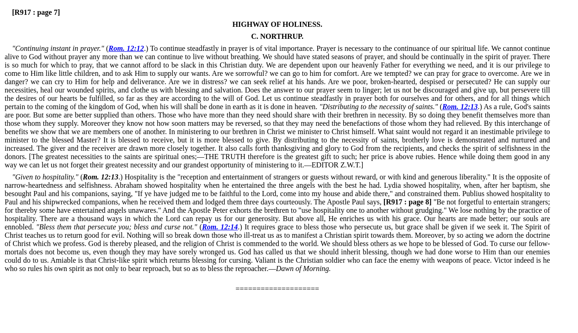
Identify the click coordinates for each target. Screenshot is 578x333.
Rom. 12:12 (126, 48)
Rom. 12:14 (220, 227)
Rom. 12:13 (460, 107)
